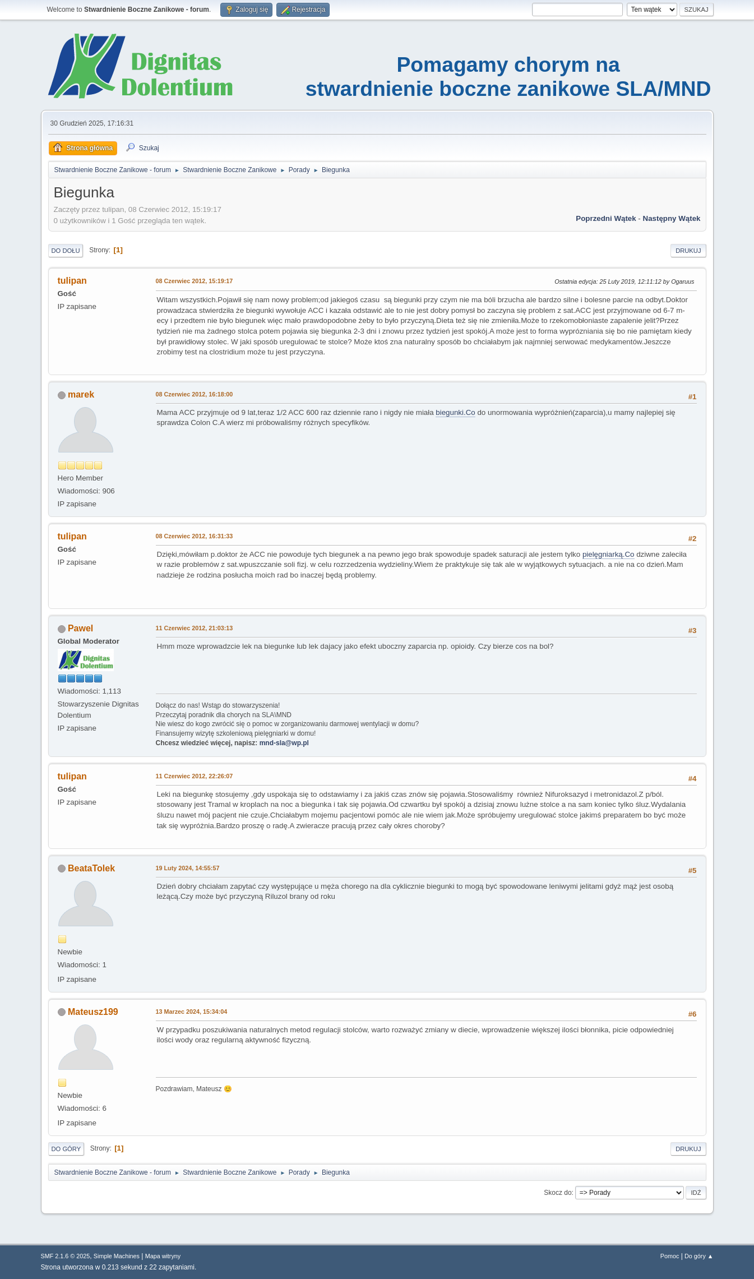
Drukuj (688, 250)
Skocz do (557, 1193)
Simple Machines (117, 1256)
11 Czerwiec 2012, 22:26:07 (194, 776)
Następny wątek (672, 218)
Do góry (66, 1149)
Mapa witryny (163, 1256)
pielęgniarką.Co (608, 554)
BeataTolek (91, 868)
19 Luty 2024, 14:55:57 (188, 868)
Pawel (80, 628)
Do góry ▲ (698, 1256)
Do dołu (66, 250)
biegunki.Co (455, 412)
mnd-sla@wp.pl (284, 743)
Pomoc (669, 1256)
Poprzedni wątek (606, 218)
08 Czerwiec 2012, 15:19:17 (194, 281)
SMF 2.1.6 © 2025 (65, 1256)
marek (81, 394)
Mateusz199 (93, 1012)
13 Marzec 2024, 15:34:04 (192, 1011)
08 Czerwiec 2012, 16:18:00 (194, 394)
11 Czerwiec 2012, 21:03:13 (194, 628)
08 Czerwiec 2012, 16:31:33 (194, 536)
